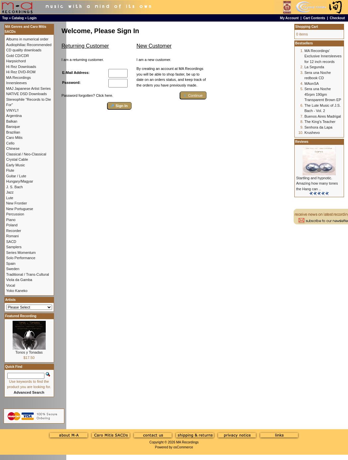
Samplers (14, 247)
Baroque (13, 127)
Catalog (18, 18)
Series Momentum (21, 253)
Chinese (13, 148)
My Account (289, 18)
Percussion (15, 214)
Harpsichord (16, 61)
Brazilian (13, 132)
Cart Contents (314, 18)
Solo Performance (20, 258)
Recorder (13, 231)
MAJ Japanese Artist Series (28, 88)
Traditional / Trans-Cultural (27, 274)
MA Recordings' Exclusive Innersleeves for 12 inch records (323, 56)
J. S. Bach (14, 187)
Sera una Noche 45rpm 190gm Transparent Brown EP (323, 94)
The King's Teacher (320, 122)
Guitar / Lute (16, 176)
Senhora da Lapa (318, 127)
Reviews (302, 142)
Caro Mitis (14, 138)
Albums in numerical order (27, 39)
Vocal (10, 285)
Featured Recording (20, 316)
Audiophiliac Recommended (29, 45)
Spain (11, 263)
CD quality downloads (23, 50)
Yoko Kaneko (17, 291)
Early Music (15, 165)
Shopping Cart (306, 27)
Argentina (14, 116)
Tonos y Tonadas (28, 352)
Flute (10, 170)
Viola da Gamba (19, 280)
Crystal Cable (17, 159)
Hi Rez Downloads (21, 67)
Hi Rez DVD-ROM (21, 72)
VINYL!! (12, 110)
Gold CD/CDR (17, 56)
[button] (119, 106)
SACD (11, 242)
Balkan (12, 121)
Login (32, 18)
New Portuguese (19, 209)
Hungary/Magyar (19, 181)
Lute (9, 198)
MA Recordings (187, 442)
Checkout (337, 18)
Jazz (10, 192)
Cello (10, 143)
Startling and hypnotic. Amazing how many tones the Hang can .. (317, 183)
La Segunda (314, 67)
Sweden (13, 269)
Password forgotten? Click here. (87, 95)
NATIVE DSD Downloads (26, 94)
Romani (12, 236)
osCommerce (183, 447)
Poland (12, 225)
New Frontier (16, 203)
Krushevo (312, 133)
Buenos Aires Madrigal (323, 116)
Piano (11, 220)
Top (5, 18)
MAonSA (312, 84)
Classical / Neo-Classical (26, 154)
